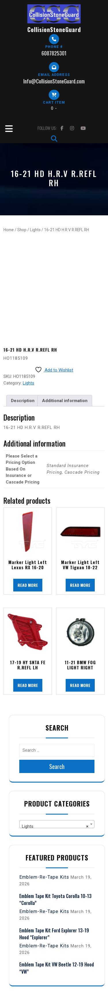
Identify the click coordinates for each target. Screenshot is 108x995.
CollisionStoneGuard (54, 29)
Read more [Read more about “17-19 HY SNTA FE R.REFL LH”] (28, 685)
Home (8, 229)
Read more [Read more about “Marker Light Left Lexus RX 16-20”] (28, 585)
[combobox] (56, 824)
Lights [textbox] (55, 826)
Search (57, 766)
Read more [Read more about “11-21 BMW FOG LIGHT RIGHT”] (80, 685)
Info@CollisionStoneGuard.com (54, 81)
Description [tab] (23, 400)
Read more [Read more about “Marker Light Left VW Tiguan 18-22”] (80, 585)
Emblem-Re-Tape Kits (44, 877)
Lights (35, 229)
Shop (21, 229)
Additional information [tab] (65, 400)
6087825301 (54, 53)
